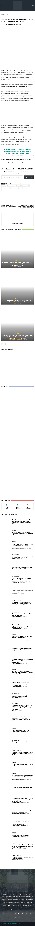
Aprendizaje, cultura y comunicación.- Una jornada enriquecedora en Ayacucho (22, 649)
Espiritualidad (19, 185)
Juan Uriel (14, 558)
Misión (20, 187)
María (17, 187)
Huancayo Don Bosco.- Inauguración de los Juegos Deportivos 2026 (22, 695)
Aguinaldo (14, 183)
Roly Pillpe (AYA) (15, 703)
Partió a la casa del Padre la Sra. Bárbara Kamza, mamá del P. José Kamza (22, 834)
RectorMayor (25, 187)
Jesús (9, 187)
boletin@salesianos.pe (20, 909)
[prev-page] (2, 344)
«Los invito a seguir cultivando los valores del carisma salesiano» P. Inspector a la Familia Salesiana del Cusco (21, 718)
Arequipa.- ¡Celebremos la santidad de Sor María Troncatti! (8, 206)
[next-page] (5, 344)
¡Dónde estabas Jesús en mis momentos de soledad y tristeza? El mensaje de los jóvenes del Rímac (22, 777)
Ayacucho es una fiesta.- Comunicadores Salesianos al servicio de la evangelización (22, 661)
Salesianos (4, 189)
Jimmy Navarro (15, 756)
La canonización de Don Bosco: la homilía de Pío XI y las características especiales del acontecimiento (22, 846)
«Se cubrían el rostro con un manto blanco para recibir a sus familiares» (21, 603)
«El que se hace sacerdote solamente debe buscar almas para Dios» (21, 811)
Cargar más (17, 865)
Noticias (6, 14)
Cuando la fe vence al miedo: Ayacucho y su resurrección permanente (22, 556)
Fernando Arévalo (15, 582)
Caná (22, 183)
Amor (19, 183)
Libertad (12, 187)
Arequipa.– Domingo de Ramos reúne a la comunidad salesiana (22, 857)
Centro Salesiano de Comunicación (15, 339)
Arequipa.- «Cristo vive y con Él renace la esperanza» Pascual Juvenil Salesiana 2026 (22, 753)
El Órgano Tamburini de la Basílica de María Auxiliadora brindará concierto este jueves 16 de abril (22, 672)
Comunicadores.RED (16, 576)
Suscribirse (29, 177)
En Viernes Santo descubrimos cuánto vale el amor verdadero (22, 788)
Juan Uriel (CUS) (15, 554)
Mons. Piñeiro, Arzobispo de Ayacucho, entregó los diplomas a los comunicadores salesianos (22, 638)
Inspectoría (17, 260)
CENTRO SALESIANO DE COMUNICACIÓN (11, 923)
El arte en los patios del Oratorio (20, 730)
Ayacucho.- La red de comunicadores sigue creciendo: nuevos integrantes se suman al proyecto (22, 626)
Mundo (7, 17)
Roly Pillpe (14, 710)
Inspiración (4, 187)
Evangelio (25, 185)
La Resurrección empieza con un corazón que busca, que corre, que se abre (22, 765)
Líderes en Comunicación (17, 604)
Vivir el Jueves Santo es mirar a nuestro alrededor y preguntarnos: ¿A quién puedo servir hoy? (22, 800)
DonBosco (4, 185)
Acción (10, 183)
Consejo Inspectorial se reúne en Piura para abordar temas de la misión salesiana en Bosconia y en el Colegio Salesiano (17, 264)
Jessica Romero (15, 593)
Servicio (8, 189)
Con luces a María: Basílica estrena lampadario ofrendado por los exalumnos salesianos (17, 301)
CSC (15, 266)
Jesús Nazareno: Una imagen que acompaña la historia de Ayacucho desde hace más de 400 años (22, 823)
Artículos (17, 298)
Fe (28, 185)
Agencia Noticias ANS (10, 24)
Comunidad (27, 183)
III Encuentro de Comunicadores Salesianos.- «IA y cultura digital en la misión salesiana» (21, 684)
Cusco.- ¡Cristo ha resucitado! (19, 742)
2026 (6, 183)
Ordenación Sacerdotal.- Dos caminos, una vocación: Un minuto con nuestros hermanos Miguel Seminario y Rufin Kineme (26, 207)
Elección (8, 185)
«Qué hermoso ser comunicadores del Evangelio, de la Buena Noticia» (22, 568)
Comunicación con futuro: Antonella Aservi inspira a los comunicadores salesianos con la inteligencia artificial (22, 580)
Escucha (13, 185)
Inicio (2, 14)
